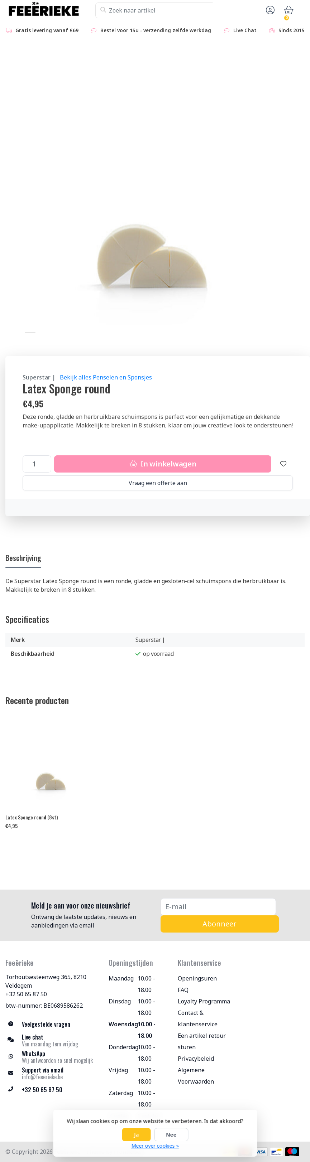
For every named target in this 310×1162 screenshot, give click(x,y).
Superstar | (39, 377)
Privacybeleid (196, 1058)
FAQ (183, 990)
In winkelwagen (162, 464)
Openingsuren (197, 978)
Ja (136, 1134)
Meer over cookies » (155, 1145)
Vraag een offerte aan (158, 483)
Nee (171, 1134)
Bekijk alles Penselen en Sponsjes (106, 377)
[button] (269, 10)
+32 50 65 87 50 (26, 994)
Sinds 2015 (286, 30)
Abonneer (219, 924)
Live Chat (240, 30)
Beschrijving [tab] (23, 557)
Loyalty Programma (204, 1001)
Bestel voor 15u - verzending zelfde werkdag (150, 30)
